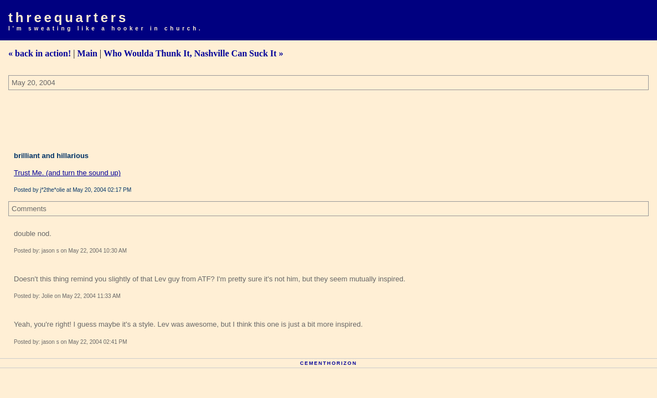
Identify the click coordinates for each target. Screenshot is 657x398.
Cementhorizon (328, 363)
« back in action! (39, 53)
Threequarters (68, 17)
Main (87, 53)
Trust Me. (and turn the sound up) (67, 173)
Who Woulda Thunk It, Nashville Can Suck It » (193, 53)
